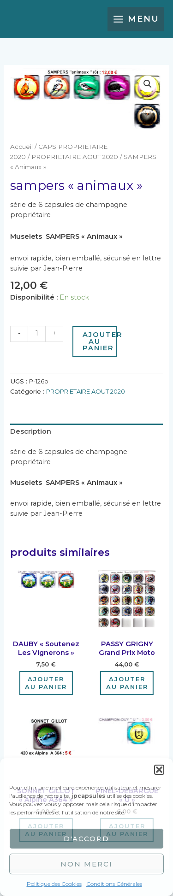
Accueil (21, 146)
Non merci (86, 864)
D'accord (86, 838)
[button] (159, 769)
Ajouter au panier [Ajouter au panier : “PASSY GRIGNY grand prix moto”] (127, 682)
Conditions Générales (114, 883)
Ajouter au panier (100, 341)
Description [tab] (30, 431)
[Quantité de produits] (36, 334)
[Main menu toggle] (135, 19)
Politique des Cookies (54, 883)
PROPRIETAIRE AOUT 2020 (74, 156)
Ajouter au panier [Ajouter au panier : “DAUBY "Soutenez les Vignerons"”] (46, 682)
